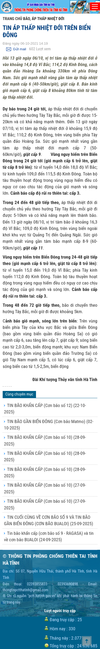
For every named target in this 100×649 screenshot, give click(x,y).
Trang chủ (12, 18)
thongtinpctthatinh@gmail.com (25, 590)
